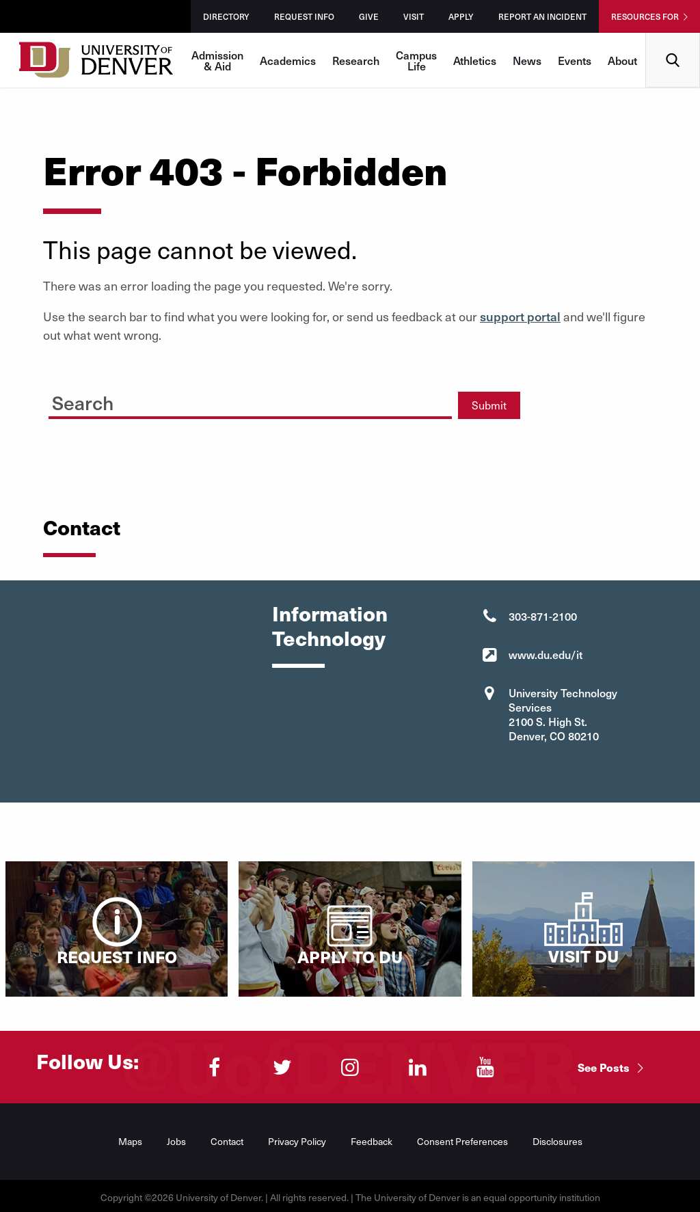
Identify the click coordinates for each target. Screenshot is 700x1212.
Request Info (304, 16)
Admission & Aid (217, 60)
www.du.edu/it (545, 654)
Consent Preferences (462, 1141)
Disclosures (557, 1141)
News (527, 60)
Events (574, 60)
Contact (227, 1141)
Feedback (371, 1141)
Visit (413, 16)
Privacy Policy (297, 1141)
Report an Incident (542, 16)
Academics (288, 60)
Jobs (176, 1141)
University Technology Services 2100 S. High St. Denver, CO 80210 (563, 714)
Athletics (474, 60)
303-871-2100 (543, 615)
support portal (520, 316)
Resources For (645, 16)
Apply (461, 16)
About (622, 60)
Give (369, 16)
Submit (489, 405)
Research (355, 60)
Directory (226, 16)
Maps (130, 1141)
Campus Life (416, 60)
